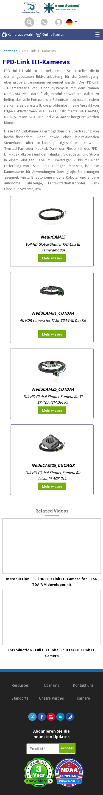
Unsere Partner (51, 698)
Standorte (20, 698)
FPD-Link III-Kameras (39, 51)
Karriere (83, 698)
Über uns (51, 685)
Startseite (9, 51)
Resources (20, 685)
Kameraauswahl (17, 34)
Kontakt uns (83, 685)
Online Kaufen (50, 34)
